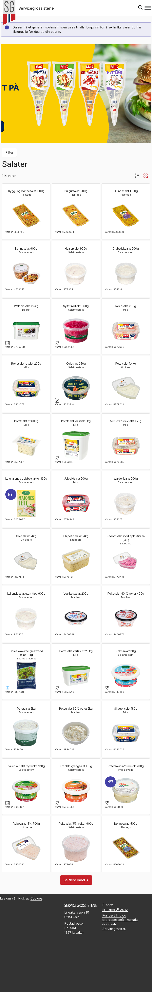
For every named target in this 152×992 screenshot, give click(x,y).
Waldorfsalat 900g (126, 478)
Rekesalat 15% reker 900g (76, 823)
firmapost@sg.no (115, 909)
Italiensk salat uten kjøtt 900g (26, 593)
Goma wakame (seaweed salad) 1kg (26, 652)
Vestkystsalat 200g (76, 593)
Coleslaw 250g (76, 363)
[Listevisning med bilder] (137, 175)
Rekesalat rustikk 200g (26, 363)
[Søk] (140, 8)
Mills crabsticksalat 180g (125, 421)
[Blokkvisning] (145, 175)
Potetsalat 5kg (26, 708)
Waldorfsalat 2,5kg (26, 306)
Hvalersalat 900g (76, 248)
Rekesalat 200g (125, 306)
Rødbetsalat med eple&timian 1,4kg (126, 537)
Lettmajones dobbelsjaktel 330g (26, 478)
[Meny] (147, 8)
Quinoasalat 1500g (126, 191)
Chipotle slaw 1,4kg (75, 536)
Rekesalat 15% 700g (26, 823)
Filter (9, 152)
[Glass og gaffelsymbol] (7, 343)
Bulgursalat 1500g (76, 191)
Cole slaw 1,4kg (26, 536)
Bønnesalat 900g (26, 248)
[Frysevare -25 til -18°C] (7, 688)
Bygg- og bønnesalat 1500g (26, 191)
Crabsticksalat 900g (126, 248)
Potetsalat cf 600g (26, 421)
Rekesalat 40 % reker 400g (125, 593)
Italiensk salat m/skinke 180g (26, 766)
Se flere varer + (76, 880)
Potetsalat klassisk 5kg (76, 421)
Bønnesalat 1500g (125, 823)
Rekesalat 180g (126, 651)
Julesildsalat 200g (76, 478)
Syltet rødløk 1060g (76, 306)
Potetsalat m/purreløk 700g (126, 766)
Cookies (36, 898)
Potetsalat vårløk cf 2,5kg (76, 651)
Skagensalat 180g (125, 708)
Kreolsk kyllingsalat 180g (76, 766)
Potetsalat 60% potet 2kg (76, 708)
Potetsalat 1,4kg (125, 363)
